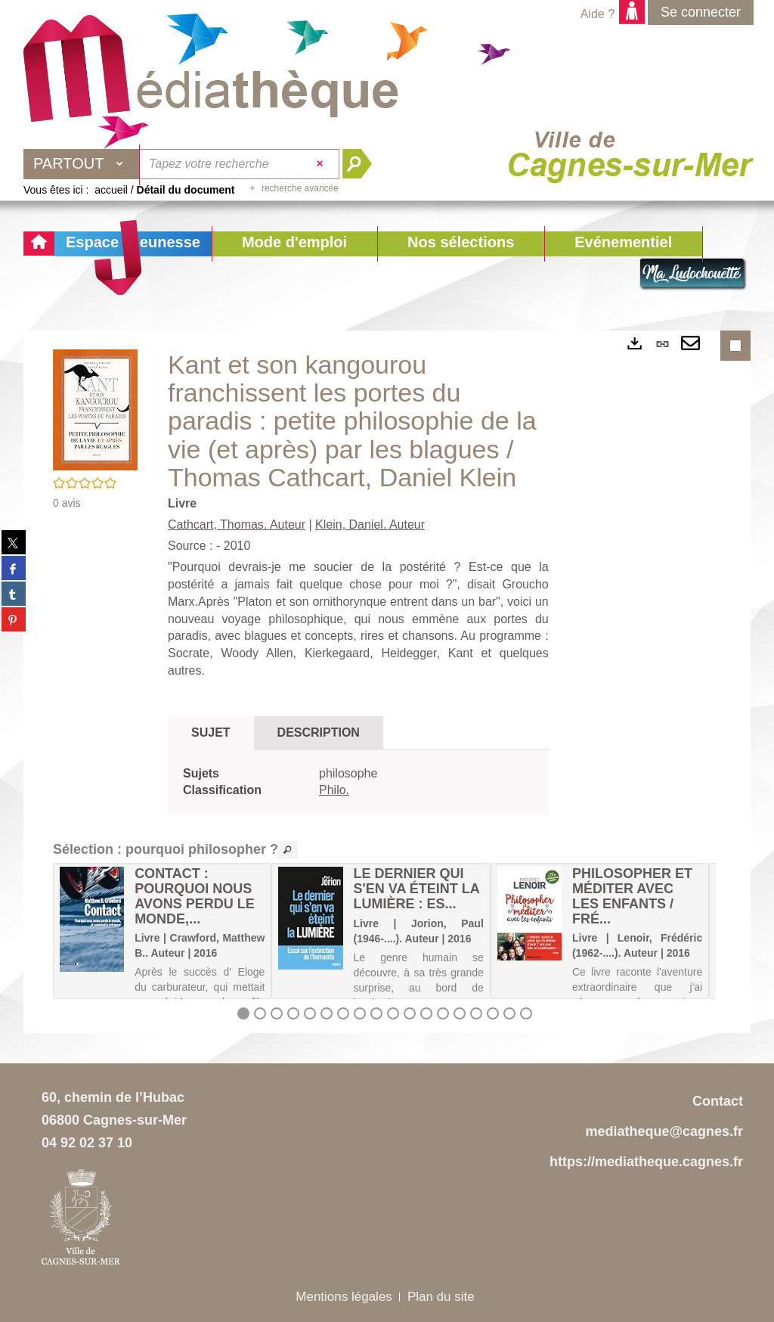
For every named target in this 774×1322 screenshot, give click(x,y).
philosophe (348, 773)
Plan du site (441, 1296)
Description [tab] (318, 732)
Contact (717, 1101)
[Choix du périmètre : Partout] (81, 164)
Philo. (334, 790)
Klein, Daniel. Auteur (370, 524)
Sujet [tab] (211, 732)
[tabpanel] (358, 782)
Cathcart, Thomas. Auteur (236, 524)
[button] (294, 243)
